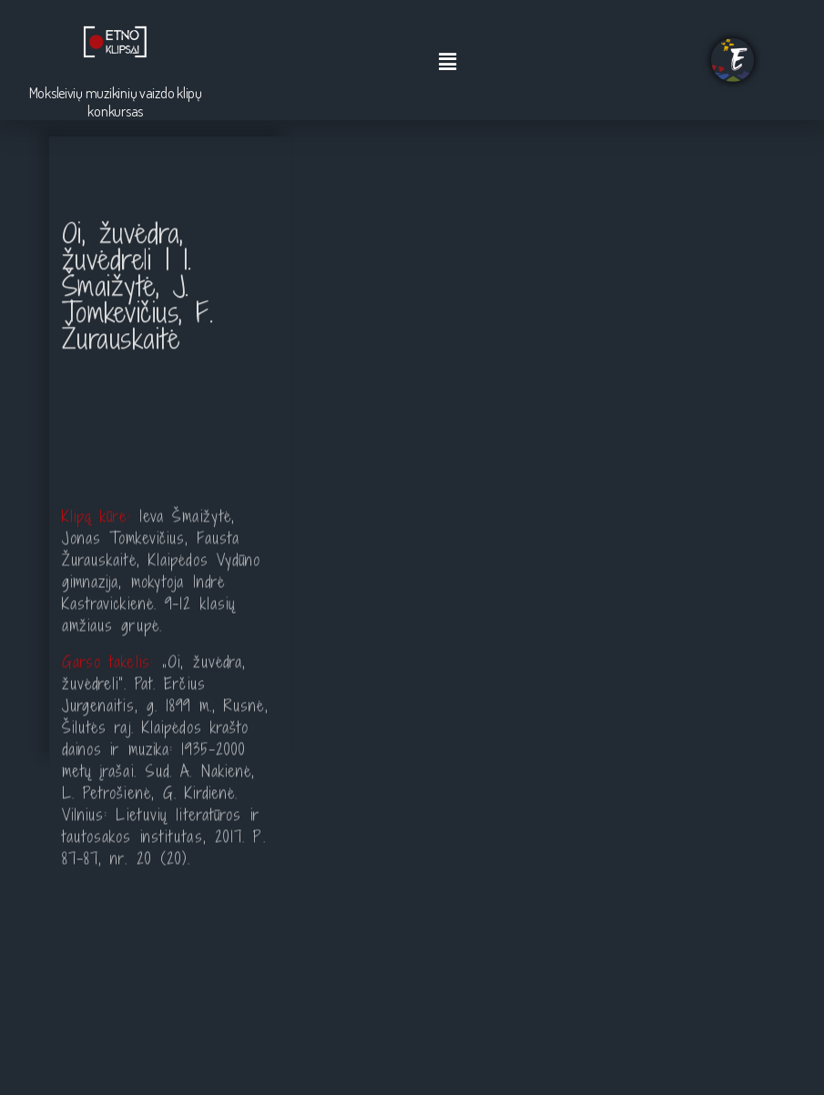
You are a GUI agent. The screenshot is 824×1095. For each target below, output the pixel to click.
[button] (447, 62)
